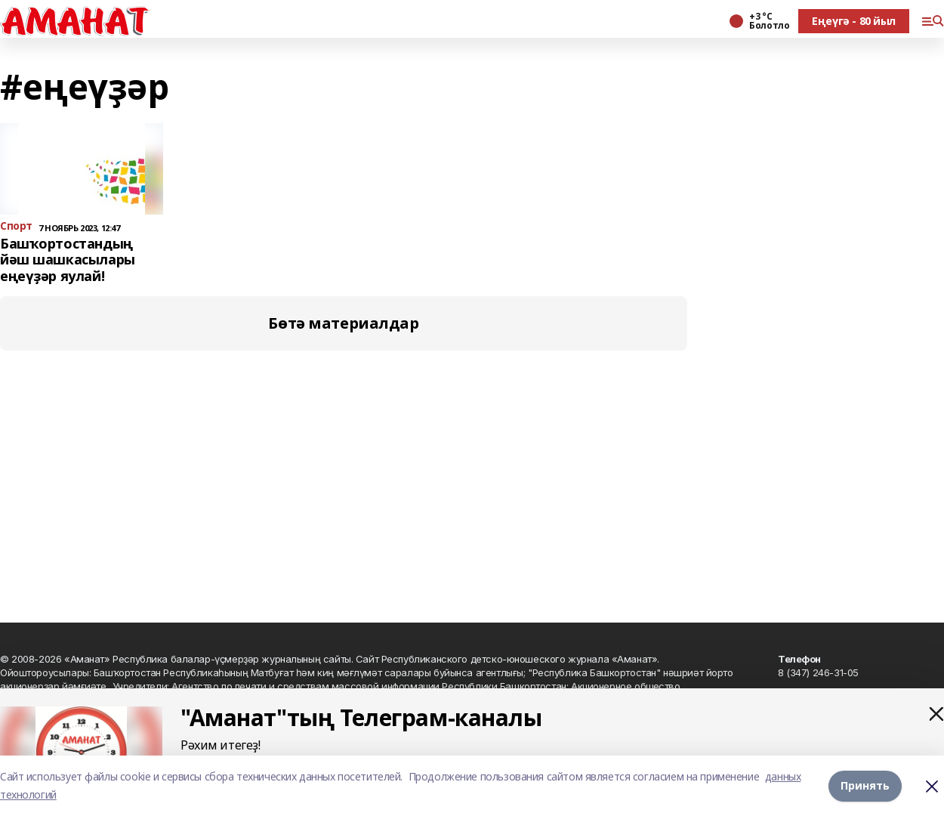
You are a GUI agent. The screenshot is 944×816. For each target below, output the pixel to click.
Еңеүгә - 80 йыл (854, 21)
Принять (865, 785)
